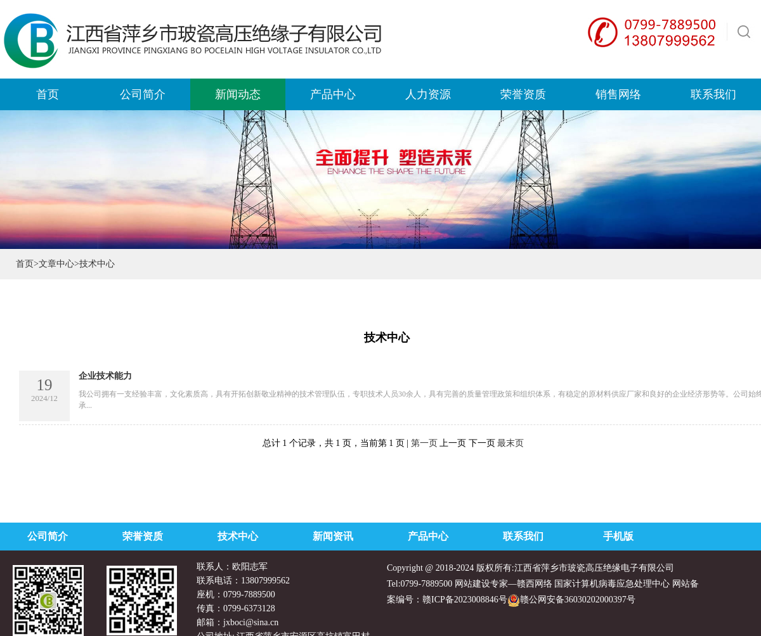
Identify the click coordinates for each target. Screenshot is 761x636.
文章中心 (56, 264)
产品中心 (428, 536)
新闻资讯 (333, 536)
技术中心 (238, 536)
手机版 (618, 536)
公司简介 (47, 536)
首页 (25, 264)
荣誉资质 (142, 536)
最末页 (510, 443)
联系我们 (523, 536)
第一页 (424, 443)
